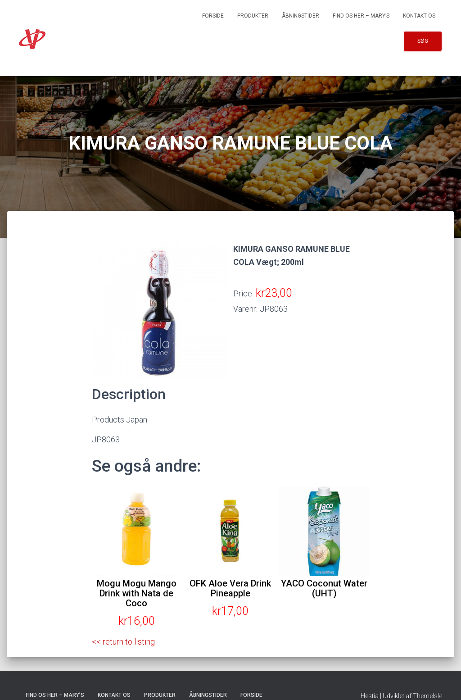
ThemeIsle (427, 696)
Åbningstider (300, 16)
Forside (213, 16)
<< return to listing (123, 641)
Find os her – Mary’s (361, 16)
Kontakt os (419, 16)
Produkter (252, 16)
